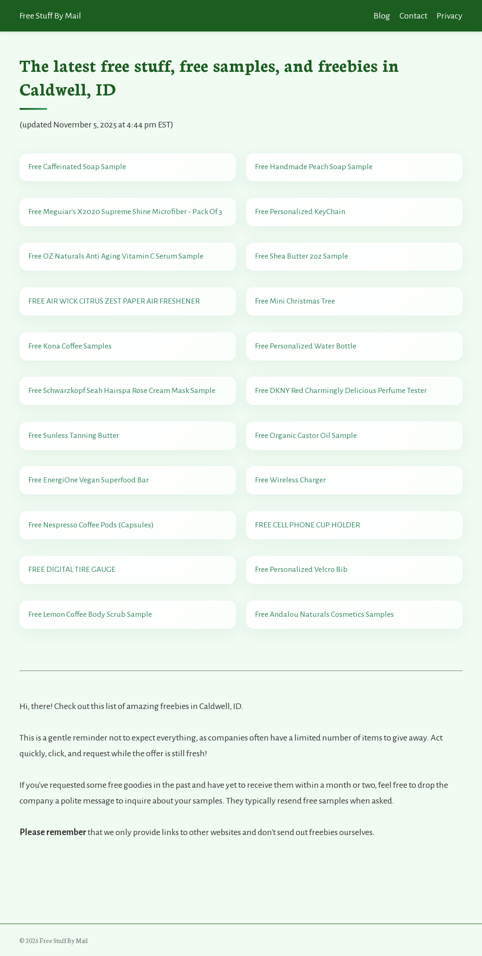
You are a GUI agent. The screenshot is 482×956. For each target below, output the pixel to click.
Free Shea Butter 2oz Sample (302, 270)
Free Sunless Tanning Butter (75, 470)
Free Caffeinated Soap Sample (78, 169)
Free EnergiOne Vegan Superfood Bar (90, 521)
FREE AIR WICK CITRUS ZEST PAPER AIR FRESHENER (115, 320)
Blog (382, 15)
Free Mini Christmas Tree (296, 320)
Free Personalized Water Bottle (307, 370)
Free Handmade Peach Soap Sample (315, 169)
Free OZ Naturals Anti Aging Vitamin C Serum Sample (117, 270)
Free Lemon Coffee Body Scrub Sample (91, 671)
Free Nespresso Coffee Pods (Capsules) (92, 571)
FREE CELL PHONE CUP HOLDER (309, 571)
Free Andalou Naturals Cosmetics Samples (325, 671)
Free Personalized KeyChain (301, 219)
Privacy (450, 15)
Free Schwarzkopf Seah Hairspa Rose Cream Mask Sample (123, 420)
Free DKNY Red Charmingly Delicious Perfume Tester (342, 420)
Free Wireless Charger (291, 521)
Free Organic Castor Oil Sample (307, 470)
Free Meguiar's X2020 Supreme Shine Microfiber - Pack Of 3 (127, 219)
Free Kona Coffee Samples (71, 370)
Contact (413, 15)
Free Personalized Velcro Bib (302, 621)
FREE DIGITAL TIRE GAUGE (73, 621)
